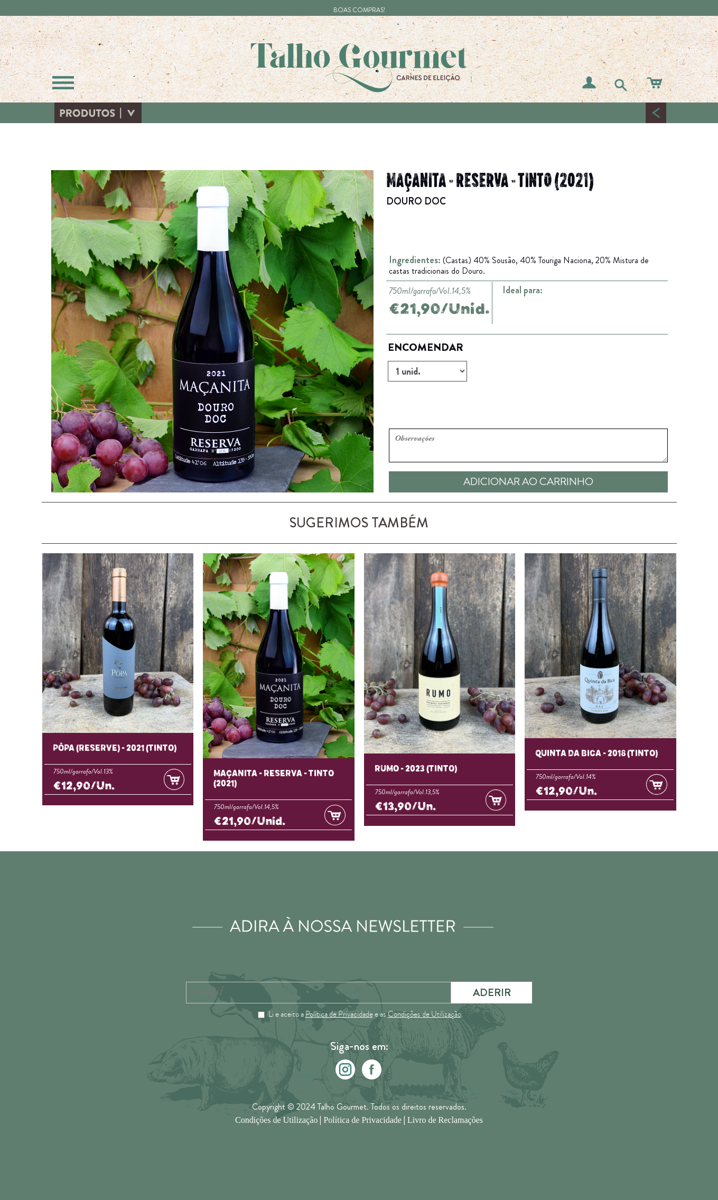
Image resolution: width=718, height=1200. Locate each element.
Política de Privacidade (339, 1014)
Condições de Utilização (424, 1014)
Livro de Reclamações (445, 1121)
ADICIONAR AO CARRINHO (528, 481)
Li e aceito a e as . (365, 1014)
